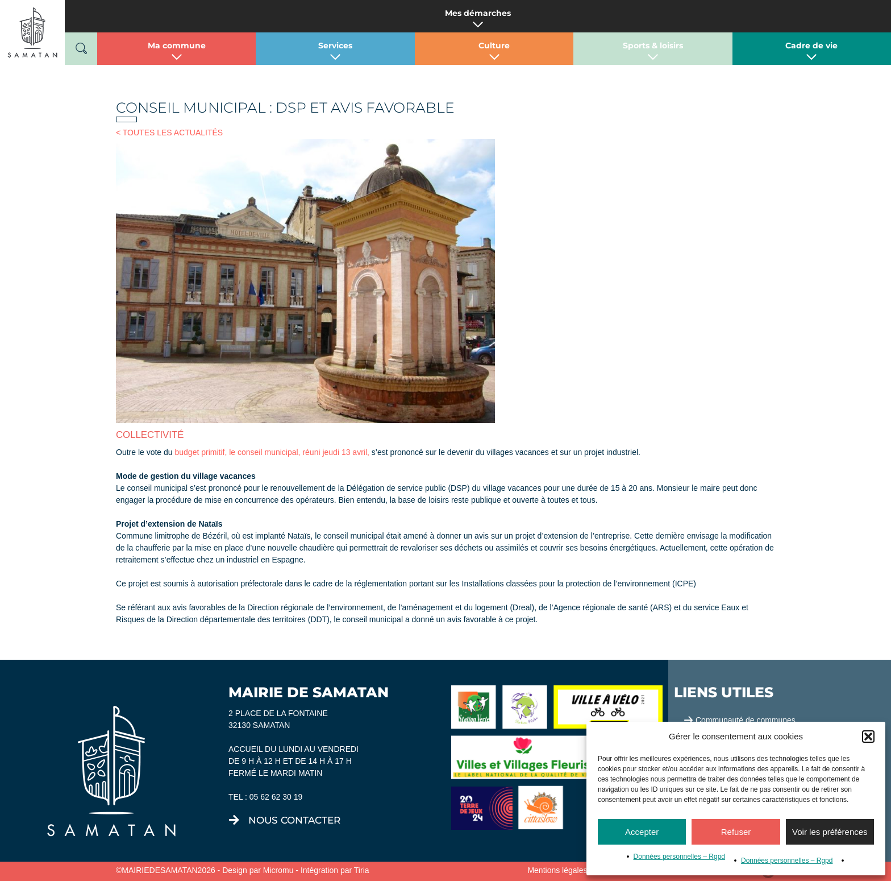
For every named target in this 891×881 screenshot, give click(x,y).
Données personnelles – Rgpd (679, 857)
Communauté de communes (746, 720)
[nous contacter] (234, 820)
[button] (868, 736)
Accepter (642, 832)
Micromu (278, 870)
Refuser (736, 832)
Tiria (361, 870)
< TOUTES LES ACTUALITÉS (169, 132)
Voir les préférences (830, 832)
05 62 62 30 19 (275, 796)
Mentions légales (557, 870)
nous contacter (294, 820)
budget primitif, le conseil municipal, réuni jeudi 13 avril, (271, 452)
